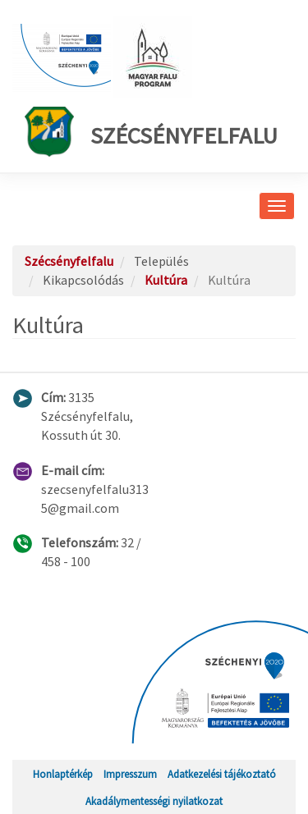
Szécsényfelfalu (151, 132)
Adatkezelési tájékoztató (222, 773)
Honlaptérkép (63, 773)
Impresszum (130, 773)
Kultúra (166, 280)
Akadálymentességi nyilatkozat (154, 800)
